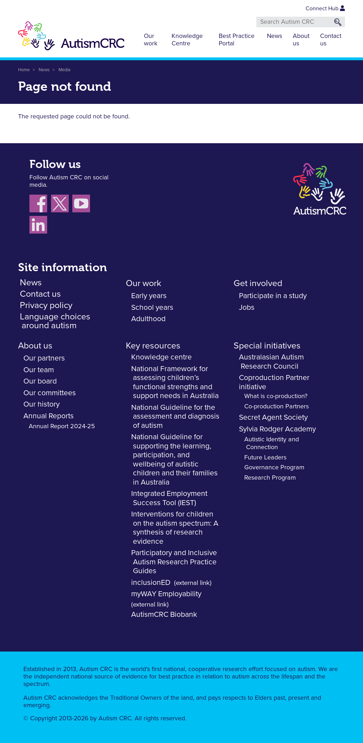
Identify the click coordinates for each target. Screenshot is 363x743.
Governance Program (274, 467)
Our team (38, 370)
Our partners (44, 358)
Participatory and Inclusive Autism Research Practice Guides (174, 562)
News (274, 36)
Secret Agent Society (273, 417)
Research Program (270, 478)
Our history (41, 404)
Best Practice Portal (237, 40)
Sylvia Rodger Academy (277, 429)
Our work (150, 40)
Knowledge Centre (187, 40)
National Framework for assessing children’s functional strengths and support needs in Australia (175, 382)
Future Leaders (265, 457)
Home (24, 70)
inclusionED (151, 582)
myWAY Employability (166, 594)
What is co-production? (275, 396)
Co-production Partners (276, 406)
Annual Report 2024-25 (62, 426)
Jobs (247, 307)
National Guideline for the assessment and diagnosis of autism (175, 416)
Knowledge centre (161, 357)
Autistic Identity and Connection (271, 443)
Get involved (258, 283)
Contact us (330, 40)
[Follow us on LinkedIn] (39, 226)
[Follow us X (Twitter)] (61, 205)
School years (152, 307)
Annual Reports (48, 416)
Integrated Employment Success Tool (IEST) (169, 498)
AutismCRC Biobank (164, 614)
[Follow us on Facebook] (40, 205)
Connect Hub (325, 8)
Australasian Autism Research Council (271, 361)
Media (64, 70)
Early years (149, 296)
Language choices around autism (55, 321)
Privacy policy (46, 305)
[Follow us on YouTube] (82, 205)
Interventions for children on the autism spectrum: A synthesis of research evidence (174, 527)
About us (301, 40)
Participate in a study (273, 296)
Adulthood (148, 319)
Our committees (49, 393)
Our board (40, 381)
